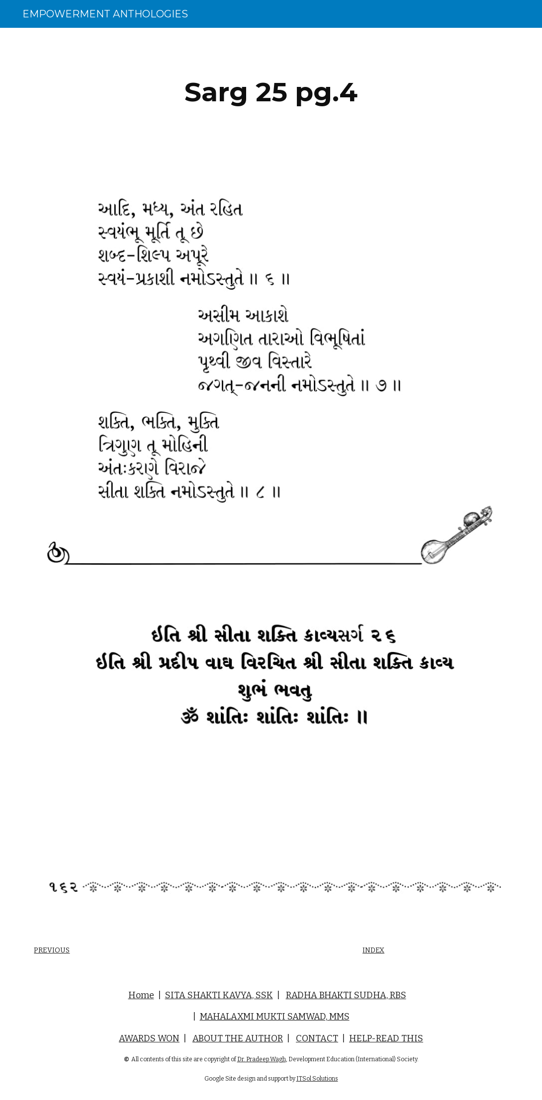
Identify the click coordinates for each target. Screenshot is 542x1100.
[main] (271, 92)
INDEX (373, 950)
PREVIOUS (52, 950)
